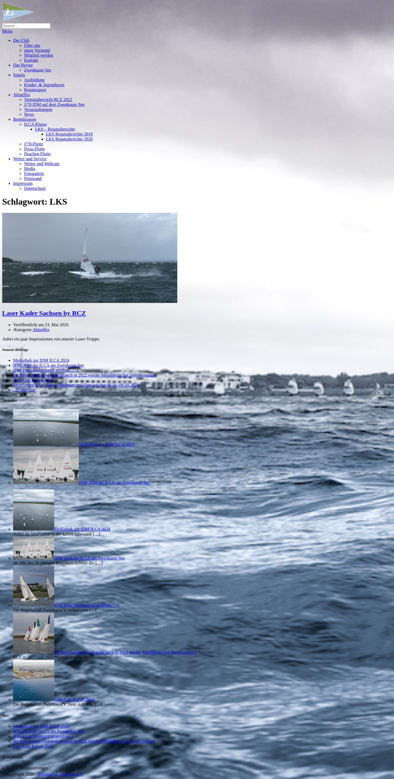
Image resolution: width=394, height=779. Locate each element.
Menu (7, 31)
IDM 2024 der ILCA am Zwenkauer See (48, 365)
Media (29, 168)
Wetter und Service (30, 158)
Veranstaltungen (38, 109)
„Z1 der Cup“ (25, 390)
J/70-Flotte (33, 144)
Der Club (21, 40)
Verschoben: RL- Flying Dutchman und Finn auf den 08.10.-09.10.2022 (76, 385)
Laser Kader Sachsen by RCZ (44, 313)
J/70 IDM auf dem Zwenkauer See (54, 104)
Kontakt (31, 60)
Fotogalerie (34, 173)
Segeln (19, 75)
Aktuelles (21, 94)
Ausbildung (34, 80)
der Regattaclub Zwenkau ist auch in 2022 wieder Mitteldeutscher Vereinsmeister (84, 375)
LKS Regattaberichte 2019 (69, 134)
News (29, 114)
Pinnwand (33, 178)
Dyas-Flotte (34, 149)
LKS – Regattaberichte (55, 129)
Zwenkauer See (37, 70)
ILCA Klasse (35, 124)
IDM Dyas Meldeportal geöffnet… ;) (45, 370)
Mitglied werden (38, 55)
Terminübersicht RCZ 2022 (48, 99)
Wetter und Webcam (42, 163)
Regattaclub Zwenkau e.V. (60, 774)
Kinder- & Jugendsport (44, 84)
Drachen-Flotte (37, 153)
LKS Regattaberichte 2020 (69, 139)
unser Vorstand (37, 50)
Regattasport (35, 89)
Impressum (23, 183)
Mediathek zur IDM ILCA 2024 (41, 360)
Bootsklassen (24, 119)
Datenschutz (35, 188)
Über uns (32, 45)
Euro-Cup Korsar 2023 (33, 380)
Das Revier (23, 65)
